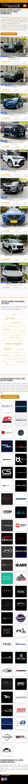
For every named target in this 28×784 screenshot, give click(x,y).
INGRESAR (16, 1)
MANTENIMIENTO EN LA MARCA (14, 59)
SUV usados (16, 20)
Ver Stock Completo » (8, 33)
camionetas (7, 22)
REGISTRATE (23, 1)
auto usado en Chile (13, 28)
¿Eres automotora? (10, 397)
